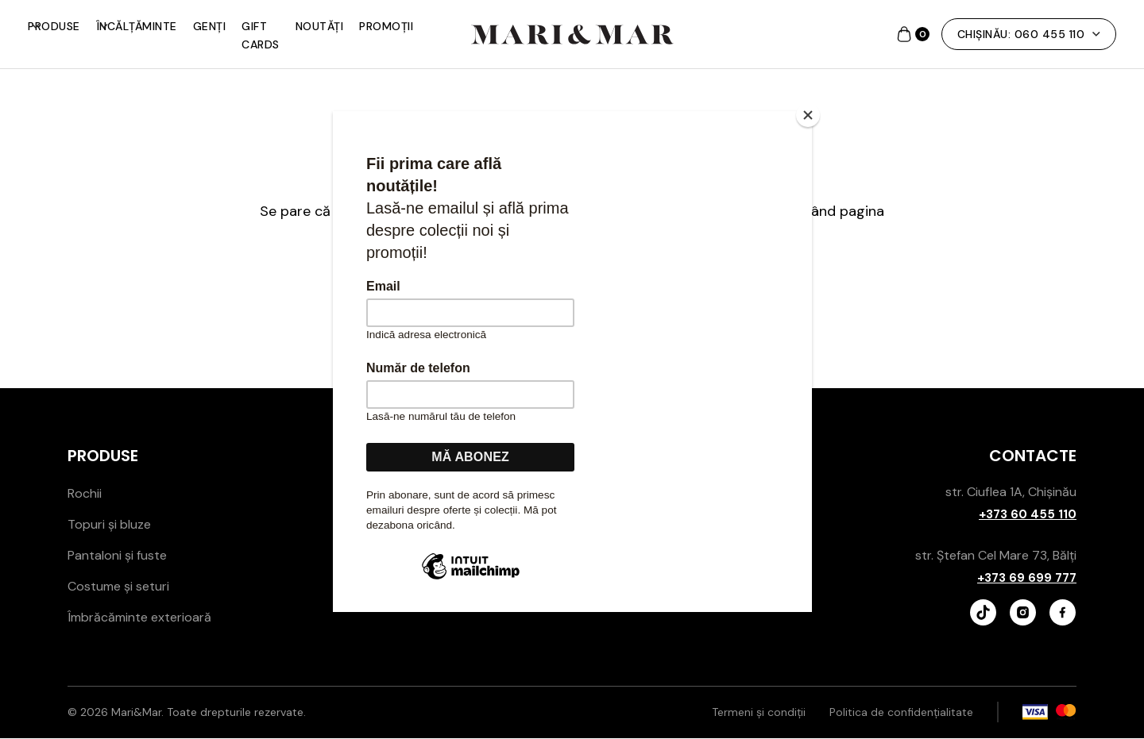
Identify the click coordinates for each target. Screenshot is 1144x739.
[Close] (808, 115)
